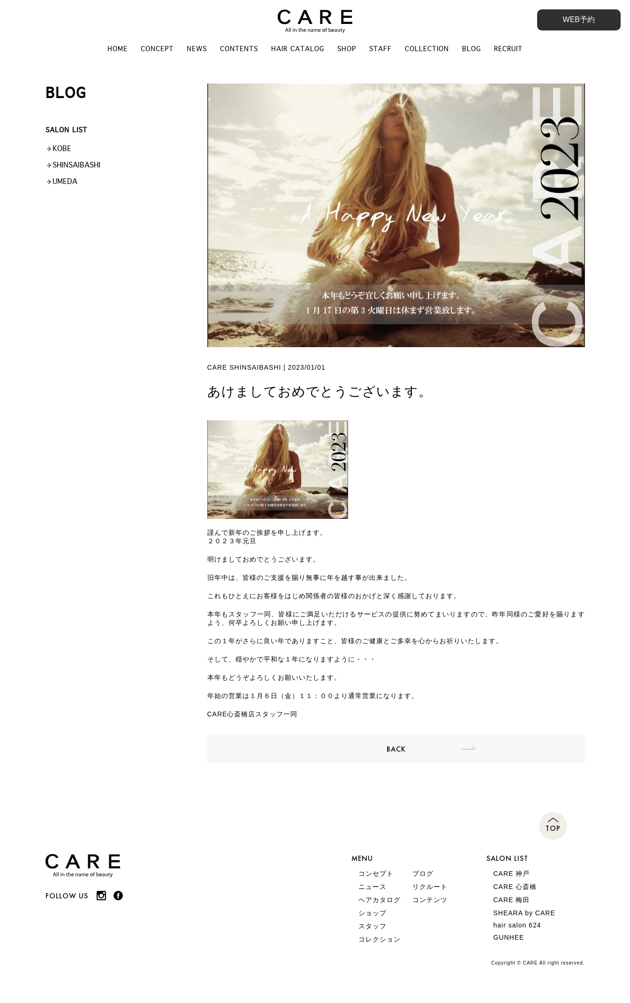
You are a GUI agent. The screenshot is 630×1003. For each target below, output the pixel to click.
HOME (117, 49)
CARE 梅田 (511, 900)
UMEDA (65, 181)
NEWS (197, 49)
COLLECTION (427, 49)
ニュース (372, 886)
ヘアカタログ (379, 900)
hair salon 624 (517, 925)
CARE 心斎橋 (515, 886)
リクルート (430, 886)
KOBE (62, 148)
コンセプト (376, 873)
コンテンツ (430, 900)
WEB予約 (579, 19)
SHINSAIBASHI (76, 164)
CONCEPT (157, 49)
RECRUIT (508, 49)
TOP (553, 828)
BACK (396, 749)
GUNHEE (508, 937)
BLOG (471, 49)
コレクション (379, 939)
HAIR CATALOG (297, 49)
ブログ (422, 873)
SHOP (346, 49)
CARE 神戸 (511, 873)
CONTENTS (239, 49)
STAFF (380, 49)
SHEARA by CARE (524, 913)
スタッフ (372, 926)
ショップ (372, 913)
